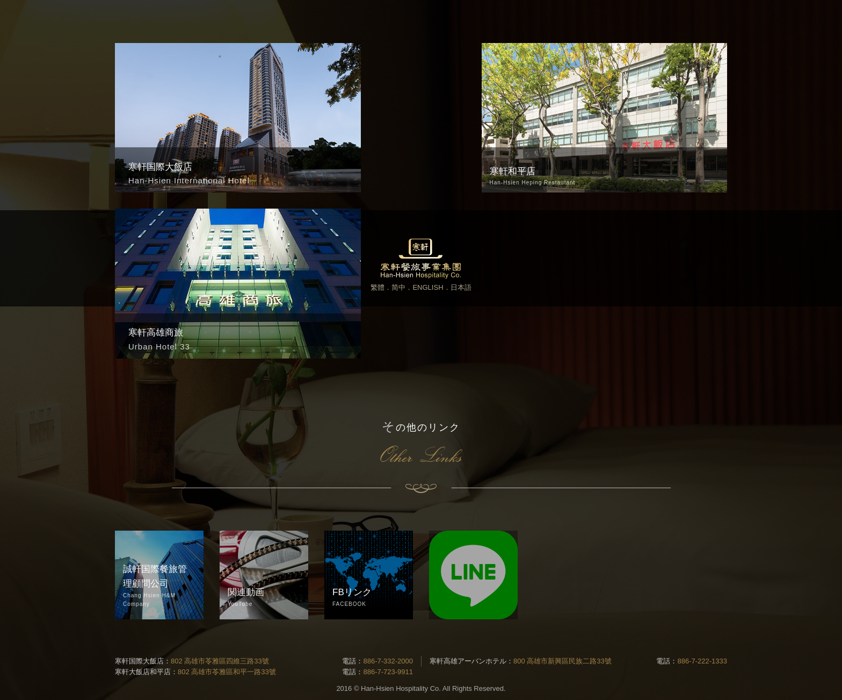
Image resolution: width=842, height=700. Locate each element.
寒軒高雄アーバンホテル (468, 661)
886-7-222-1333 (702, 661)
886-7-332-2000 (388, 661)
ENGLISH (427, 287)
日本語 (461, 287)
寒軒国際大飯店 (139, 661)
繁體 (377, 287)
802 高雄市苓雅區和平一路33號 (227, 672)
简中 (398, 287)
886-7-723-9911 (388, 672)
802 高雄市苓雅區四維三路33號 (220, 661)
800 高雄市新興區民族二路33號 (562, 661)
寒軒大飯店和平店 (143, 672)
